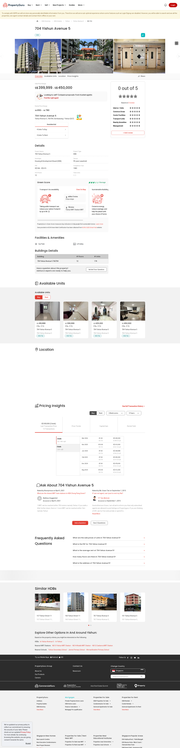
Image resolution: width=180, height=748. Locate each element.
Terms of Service (59, 743)
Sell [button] (48, 5)
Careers (38, 678)
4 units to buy (51, 129)
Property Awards (72, 685)
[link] (71, 96)
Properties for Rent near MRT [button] (75, 726)
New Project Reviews (43, 727)
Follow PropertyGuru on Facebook (127, 657)
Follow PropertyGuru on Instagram (131, 657)
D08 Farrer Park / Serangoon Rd (132, 729)
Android (54, 657)
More (81, 5)
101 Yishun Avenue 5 (129, 616)
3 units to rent (51, 135)
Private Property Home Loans (74, 701)
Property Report (122, 686)
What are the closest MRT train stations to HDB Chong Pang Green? (61, 493)
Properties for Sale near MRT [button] (75, 723)
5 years (132, 413)
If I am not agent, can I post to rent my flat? (107, 493)
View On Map (81, 189)
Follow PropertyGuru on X (141, 658)
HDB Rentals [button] (127, 701)
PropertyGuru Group (43, 666)
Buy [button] (31, 5)
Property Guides (42, 704)
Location (62, 76)
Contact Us (77, 666)
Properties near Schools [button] (102, 726)
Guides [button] (72, 5)
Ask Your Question (96, 269)
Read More (96, 514)
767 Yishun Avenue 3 (101, 616)
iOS (61, 657)
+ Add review (128, 133)
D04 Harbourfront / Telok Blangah (132, 721)
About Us (38, 671)
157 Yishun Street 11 (44, 616)
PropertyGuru (42, 697)
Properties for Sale (101, 697)
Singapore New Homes (46, 717)
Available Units (50, 76)
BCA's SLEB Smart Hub (89, 227)
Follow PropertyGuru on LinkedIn (138, 657)
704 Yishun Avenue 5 (44, 329)
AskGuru (39, 701)
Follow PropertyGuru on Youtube (135, 657)
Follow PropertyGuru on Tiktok (144, 658)
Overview (39, 76)
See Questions (99, 523)
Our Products (39, 674)
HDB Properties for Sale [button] (102, 701)
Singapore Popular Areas (132, 717)
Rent (46, 297)
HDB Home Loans (70, 704)
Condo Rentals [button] (128, 704)
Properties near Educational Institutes (102, 718)
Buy (38, 297)
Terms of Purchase (88, 743)
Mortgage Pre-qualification (73, 709)
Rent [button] (39, 5)
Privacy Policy (26, 732)
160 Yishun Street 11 (72, 616)
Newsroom (77, 671)
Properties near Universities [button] (103, 723)
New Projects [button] (60, 5)
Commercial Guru (45, 686)
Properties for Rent (130, 697)
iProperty (140, 686)
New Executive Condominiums (46, 724)
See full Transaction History (133, 406)
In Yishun (59, 641)
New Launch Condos (43, 721)
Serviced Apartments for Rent (131, 707)
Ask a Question (80, 523)
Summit (99, 685)
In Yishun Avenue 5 (47, 641)
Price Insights (72, 76)
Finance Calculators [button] (72, 707)
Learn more (99, 224)
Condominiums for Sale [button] (102, 704)
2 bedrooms (113, 413)
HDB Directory (41, 707)
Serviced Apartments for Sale (102, 707)
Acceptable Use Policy (43, 743)
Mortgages (69, 697)
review (131, 103)
